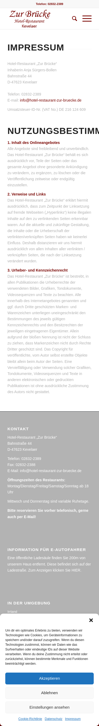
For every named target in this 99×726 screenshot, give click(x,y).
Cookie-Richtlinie (30, 719)
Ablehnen (49, 692)
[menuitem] (72, 18)
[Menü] (84, 18)
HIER (76, 570)
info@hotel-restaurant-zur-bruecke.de (51, 100)
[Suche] (72, 18)
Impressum (73, 719)
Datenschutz (54, 719)
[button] (91, 620)
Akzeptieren (49, 678)
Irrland (12, 612)
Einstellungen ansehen (50, 707)
